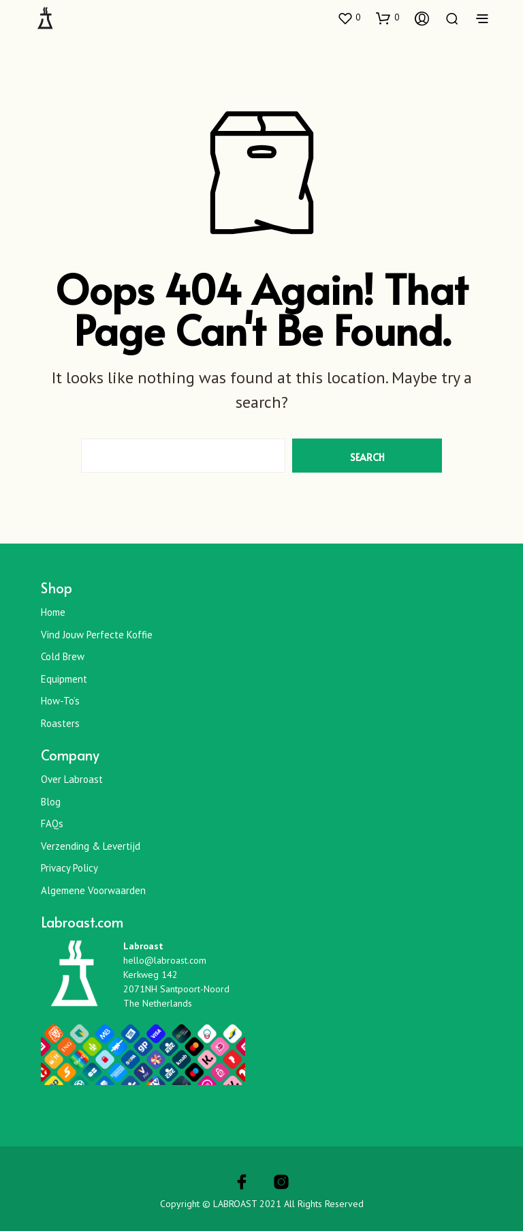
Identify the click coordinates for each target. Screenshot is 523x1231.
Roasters (60, 723)
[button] (348, 18)
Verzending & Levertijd (90, 846)
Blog (51, 801)
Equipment (64, 678)
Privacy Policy (69, 867)
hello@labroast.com (164, 960)
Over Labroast (72, 779)
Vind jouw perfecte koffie (97, 634)
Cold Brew (62, 656)
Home (53, 612)
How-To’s (60, 700)
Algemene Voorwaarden (93, 890)
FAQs (52, 823)
